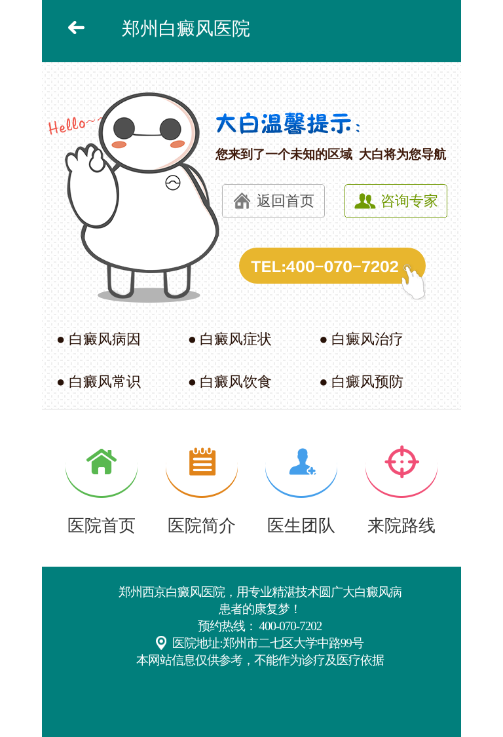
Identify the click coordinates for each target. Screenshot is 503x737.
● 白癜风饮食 (230, 381)
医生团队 (301, 525)
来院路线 (401, 525)
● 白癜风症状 (230, 339)
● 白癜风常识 (98, 381)
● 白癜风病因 (98, 339)
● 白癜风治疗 (361, 339)
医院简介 (202, 525)
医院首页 (101, 525)
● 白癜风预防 (361, 381)
